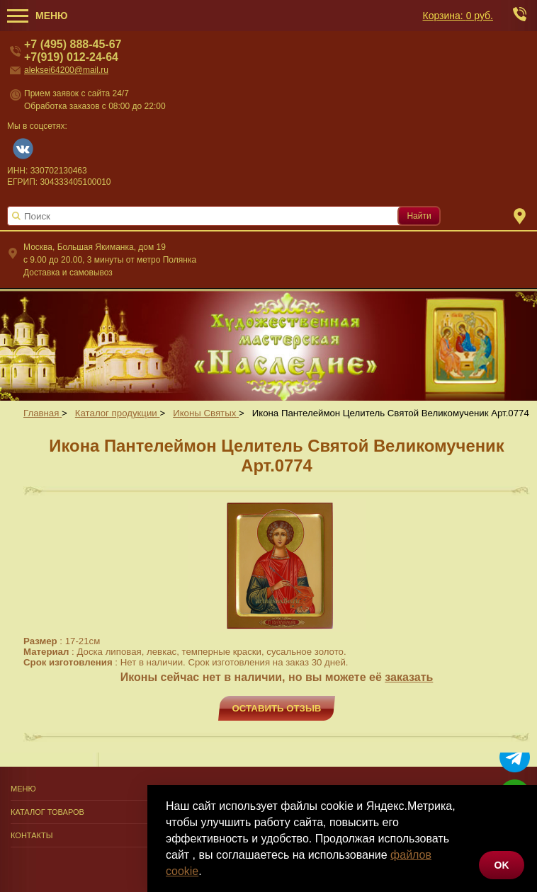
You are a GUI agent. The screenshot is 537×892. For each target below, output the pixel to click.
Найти (419, 216)
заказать (409, 677)
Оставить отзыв (277, 708)
